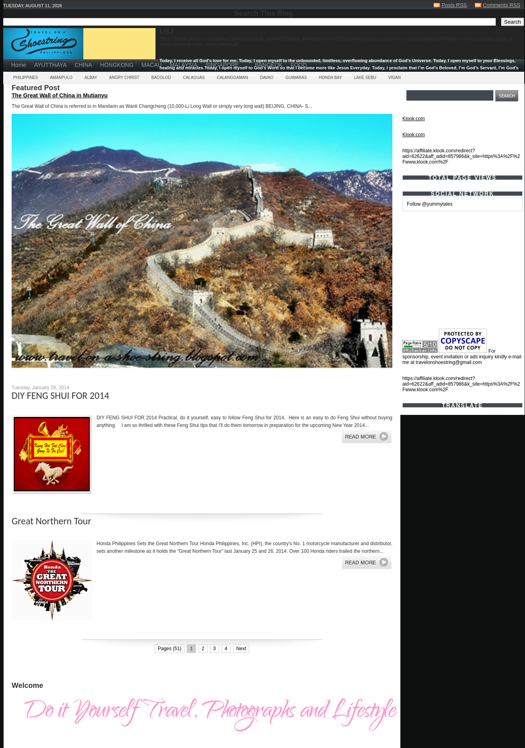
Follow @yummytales (429, 204)
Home (18, 65)
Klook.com (413, 118)
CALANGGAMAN (232, 77)
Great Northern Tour (51, 521)
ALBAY (91, 77)
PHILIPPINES (25, 77)
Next (241, 648)
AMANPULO (61, 77)
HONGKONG (116, 65)
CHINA (83, 65)
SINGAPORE (222, 65)
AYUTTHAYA (50, 65)
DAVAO (267, 77)
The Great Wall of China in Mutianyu (60, 95)
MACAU (151, 65)
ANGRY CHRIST (124, 77)
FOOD (299, 65)
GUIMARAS (296, 77)
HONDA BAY (330, 77)
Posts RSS (454, 5)
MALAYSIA (184, 65)
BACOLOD (161, 77)
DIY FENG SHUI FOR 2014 (60, 395)
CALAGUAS (193, 77)
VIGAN (394, 77)
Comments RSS (501, 5)
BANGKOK (269, 65)
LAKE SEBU (365, 77)
